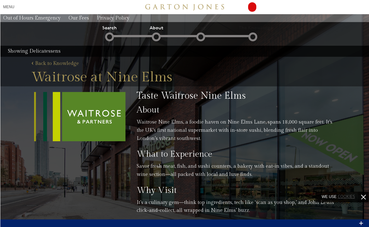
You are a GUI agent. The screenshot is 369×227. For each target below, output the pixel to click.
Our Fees (78, 18)
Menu (8, 7)
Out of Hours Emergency (32, 18)
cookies (346, 196)
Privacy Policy (113, 18)
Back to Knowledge (55, 63)
